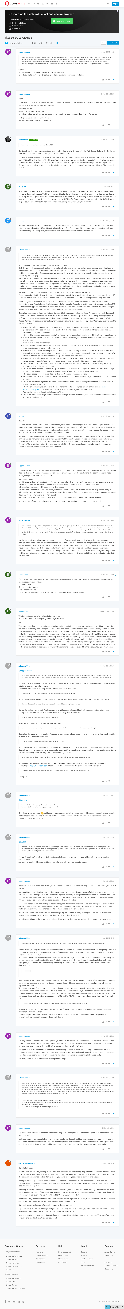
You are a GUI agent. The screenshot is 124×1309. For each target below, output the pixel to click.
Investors (108, 1262)
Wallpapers (40, 1259)
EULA (83, 1262)
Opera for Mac (12, 1259)
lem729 (21, 416)
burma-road (23, 575)
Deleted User (24, 187)
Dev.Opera (62, 1262)
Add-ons (39, 1252)
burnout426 (23, 139)
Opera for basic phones (16, 1288)
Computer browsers (12, 1252)
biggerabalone (24, 52)
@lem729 (22, 842)
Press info (108, 1255)
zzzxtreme (23, 221)
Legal (84, 1246)
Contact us (109, 1269)
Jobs (106, 1259)
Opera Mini (10, 1282)
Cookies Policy (87, 1259)
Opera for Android (13, 1278)
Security (84, 1252)
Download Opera (63, 21)
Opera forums (64, 1259)
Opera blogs (63, 1255)
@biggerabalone (25, 671)
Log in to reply (113, 43)
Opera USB (10, 1270)
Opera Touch (11, 1285)
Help (60, 1246)
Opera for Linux (12, 1263)
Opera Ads (40, 1262)
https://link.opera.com (38, 766)
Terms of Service (87, 1266)
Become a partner (112, 1266)
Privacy (84, 1255)
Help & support (64, 1252)
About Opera (110, 1252)
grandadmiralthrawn (27, 1163)
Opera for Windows (15, 43)
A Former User (24, 250)
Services (40, 1246)
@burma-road (24, 800)
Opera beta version (14, 1266)
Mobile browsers (11, 1274)
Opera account (42, 1255)
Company (110, 1246)
